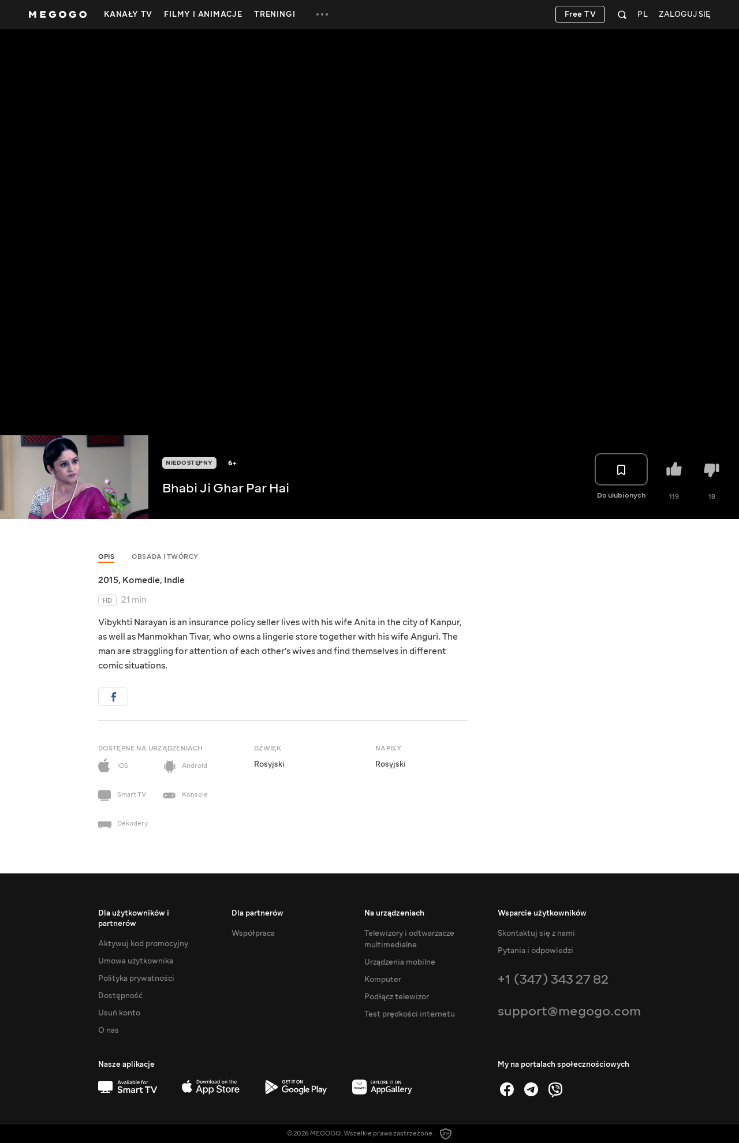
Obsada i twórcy (165, 556)
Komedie (141, 580)
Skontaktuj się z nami (536, 933)
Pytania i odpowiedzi (535, 951)
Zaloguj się (684, 15)
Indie (174, 580)
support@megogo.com (569, 1011)
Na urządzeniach (394, 913)
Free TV (580, 14)
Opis (106, 556)
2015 (108, 580)
